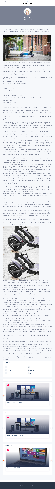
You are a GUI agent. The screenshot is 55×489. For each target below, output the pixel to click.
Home (24, 19)
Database (29, 19)
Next (51, 395)
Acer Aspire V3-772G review (15, 467)
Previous (3, 395)
